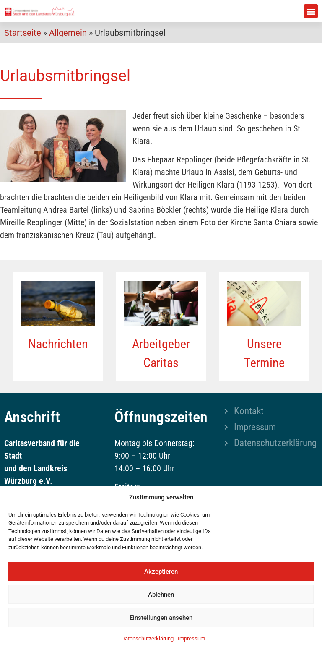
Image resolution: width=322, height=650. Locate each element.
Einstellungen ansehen (161, 617)
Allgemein (68, 33)
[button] (311, 11)
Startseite (22, 33)
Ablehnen (161, 594)
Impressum (191, 638)
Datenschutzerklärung (147, 638)
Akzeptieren (161, 571)
